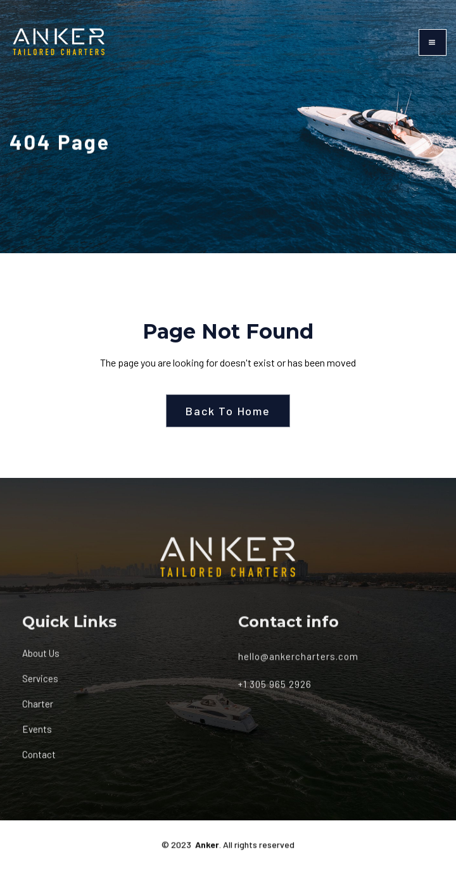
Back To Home (228, 411)
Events (37, 735)
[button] (432, 42)
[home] (59, 42)
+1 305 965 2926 (275, 690)
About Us (41, 659)
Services (40, 684)
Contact (39, 760)
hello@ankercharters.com (298, 662)
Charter (37, 710)
